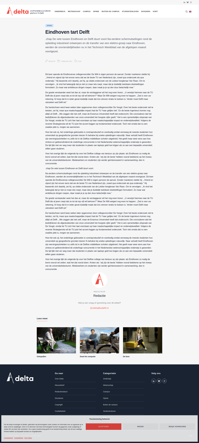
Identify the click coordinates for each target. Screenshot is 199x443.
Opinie (96, 11)
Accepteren (103, 426)
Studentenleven (130, 11)
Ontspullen (41, 356)
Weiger (140, 426)
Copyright (59, 405)
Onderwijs (60, 11)
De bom (126, 356)
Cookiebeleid (8, 438)
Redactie (51, 61)
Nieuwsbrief (59, 385)
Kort (155, 11)
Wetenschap (74, 11)
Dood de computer (87, 356)
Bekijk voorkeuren (177, 426)
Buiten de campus (110, 11)
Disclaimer (59, 398)
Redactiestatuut (61, 392)
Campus (87, 11)
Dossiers (145, 11)
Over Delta (28, 438)
